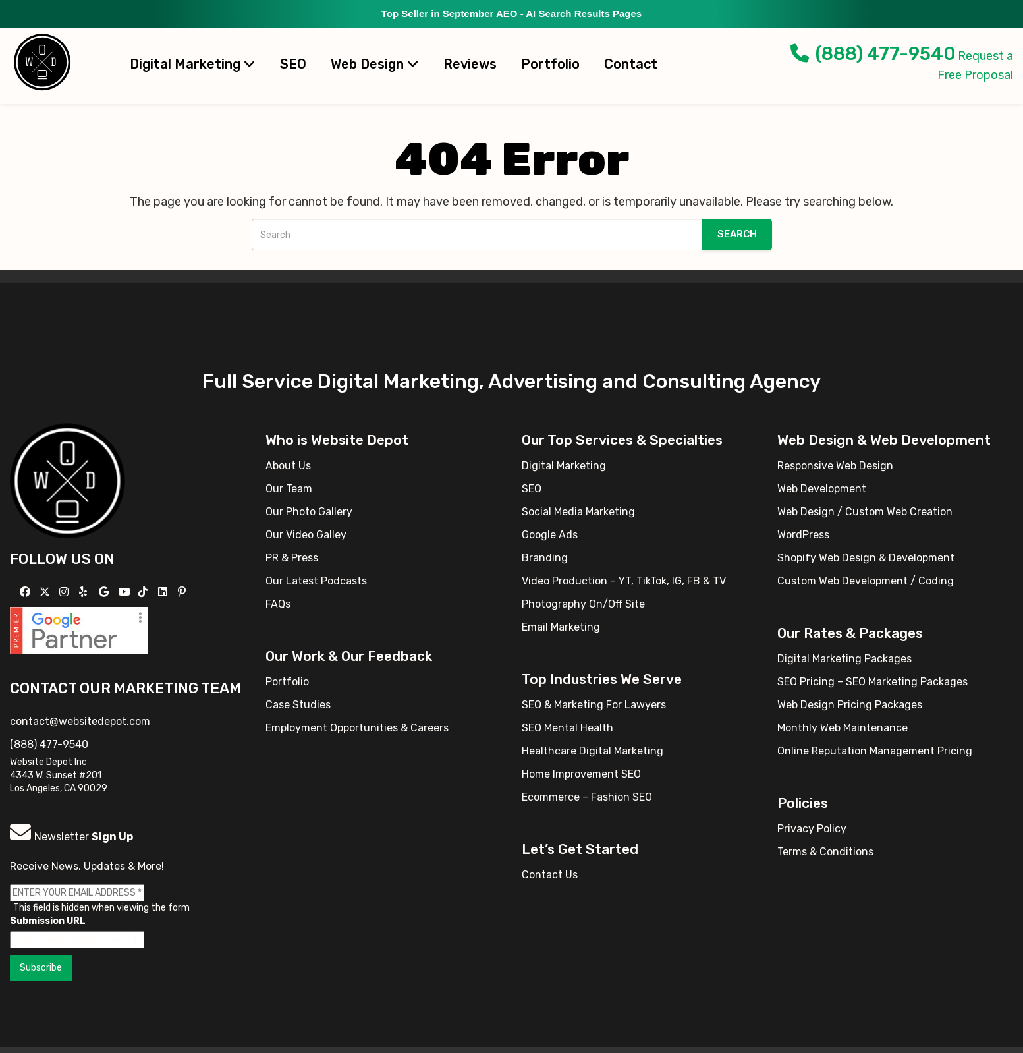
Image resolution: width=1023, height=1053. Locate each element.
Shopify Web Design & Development (865, 558)
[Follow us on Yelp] (84, 592)
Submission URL (48, 920)
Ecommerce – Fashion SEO (587, 797)
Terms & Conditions (825, 851)
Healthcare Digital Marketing (592, 751)
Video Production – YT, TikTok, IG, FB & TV (624, 581)
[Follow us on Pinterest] (183, 592)
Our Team (288, 488)
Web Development (821, 488)
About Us (288, 465)
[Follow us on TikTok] (144, 592)
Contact (630, 64)
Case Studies (298, 704)
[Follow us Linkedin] (164, 592)
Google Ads (550, 534)
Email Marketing (561, 627)
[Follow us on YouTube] (126, 592)
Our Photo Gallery (308, 511)
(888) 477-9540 (873, 54)
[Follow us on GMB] (105, 592)
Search (737, 234)
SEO (293, 64)
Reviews (470, 64)
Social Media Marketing (578, 511)
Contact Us (550, 874)
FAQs (277, 604)
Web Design (375, 64)
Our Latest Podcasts (316, 581)
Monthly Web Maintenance (842, 728)
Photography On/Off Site (583, 604)
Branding (545, 558)
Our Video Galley (305, 534)
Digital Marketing (193, 64)
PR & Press (291, 558)
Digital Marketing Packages (844, 658)
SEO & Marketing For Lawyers (594, 704)
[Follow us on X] (46, 592)
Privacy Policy (811, 828)
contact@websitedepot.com (80, 721)
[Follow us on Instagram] (65, 592)
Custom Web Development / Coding (865, 581)
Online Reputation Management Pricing (874, 751)
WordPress (803, 534)
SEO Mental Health (567, 728)
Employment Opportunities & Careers (357, 728)
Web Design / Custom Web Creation (865, 511)
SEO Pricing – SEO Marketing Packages (872, 681)
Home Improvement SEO (581, 774)
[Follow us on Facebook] (27, 592)
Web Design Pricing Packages (849, 704)
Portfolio (550, 64)
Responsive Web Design (835, 465)
